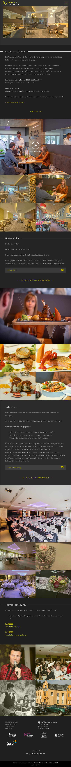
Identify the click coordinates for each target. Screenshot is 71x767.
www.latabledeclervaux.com (15, 102)
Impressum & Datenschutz (47, 763)
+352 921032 (44, 724)
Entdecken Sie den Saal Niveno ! (35, 478)
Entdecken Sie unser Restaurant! (35, 280)
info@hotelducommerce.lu (49, 722)
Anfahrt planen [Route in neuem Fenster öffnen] (44, 728)
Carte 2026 (35, 270)
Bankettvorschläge (35, 467)
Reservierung (35, 111)
